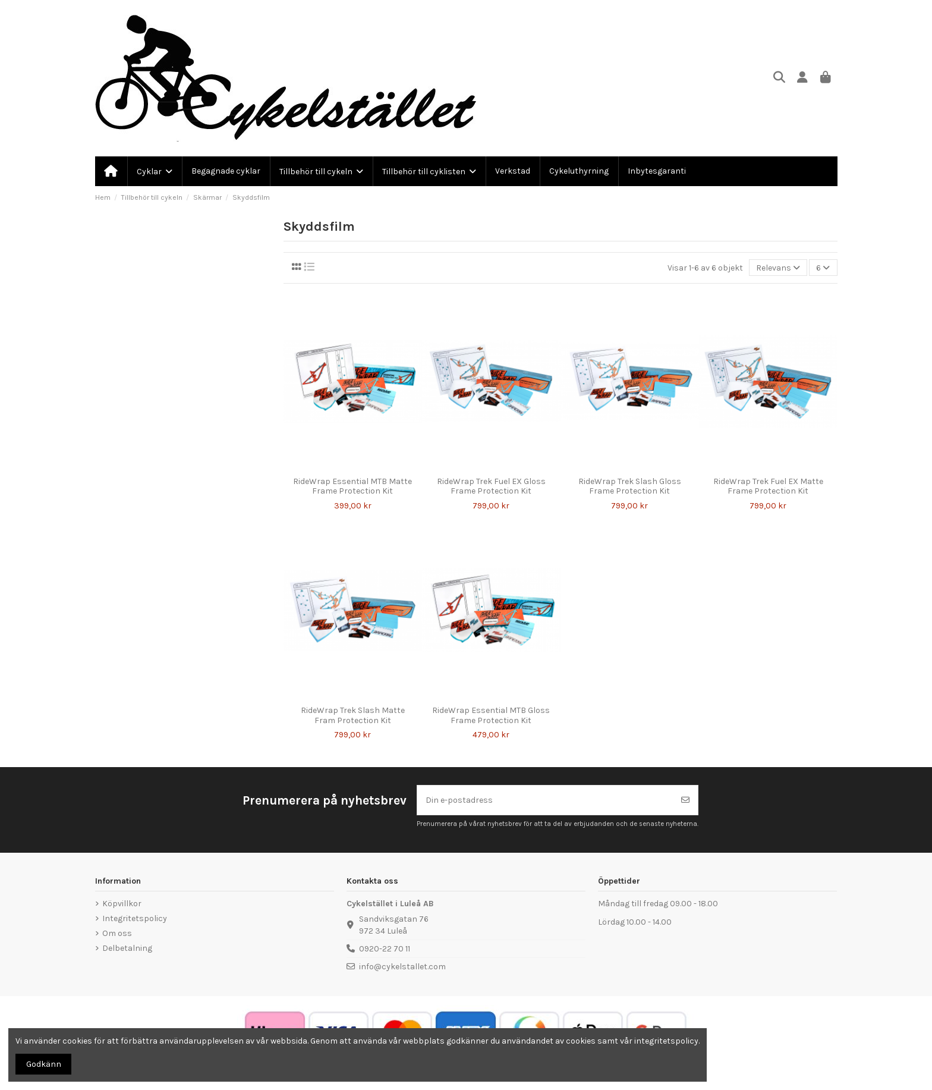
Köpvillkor (121, 904)
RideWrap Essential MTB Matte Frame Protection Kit (352, 486)
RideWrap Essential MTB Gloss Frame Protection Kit (491, 715)
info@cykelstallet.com (402, 967)
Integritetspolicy (134, 918)
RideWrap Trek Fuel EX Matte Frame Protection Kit (768, 486)
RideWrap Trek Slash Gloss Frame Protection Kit (629, 486)
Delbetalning (127, 948)
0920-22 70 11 (384, 949)
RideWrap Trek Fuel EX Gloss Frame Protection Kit (491, 486)
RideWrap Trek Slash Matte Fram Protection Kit (353, 715)
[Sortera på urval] (778, 268)
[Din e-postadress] (545, 800)
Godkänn (43, 1064)
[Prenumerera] (685, 800)
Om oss (117, 933)
